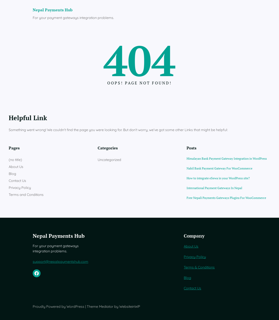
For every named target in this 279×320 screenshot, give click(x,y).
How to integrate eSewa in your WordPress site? (218, 178)
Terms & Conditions (199, 267)
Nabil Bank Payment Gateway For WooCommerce (219, 168)
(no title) (15, 159)
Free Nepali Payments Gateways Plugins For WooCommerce (226, 198)
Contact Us (17, 180)
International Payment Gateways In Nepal (214, 188)
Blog (12, 173)
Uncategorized (109, 159)
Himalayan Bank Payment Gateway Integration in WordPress (227, 158)
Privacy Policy (20, 187)
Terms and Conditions (26, 194)
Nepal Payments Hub (53, 9)
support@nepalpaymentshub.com (60, 261)
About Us (16, 166)
